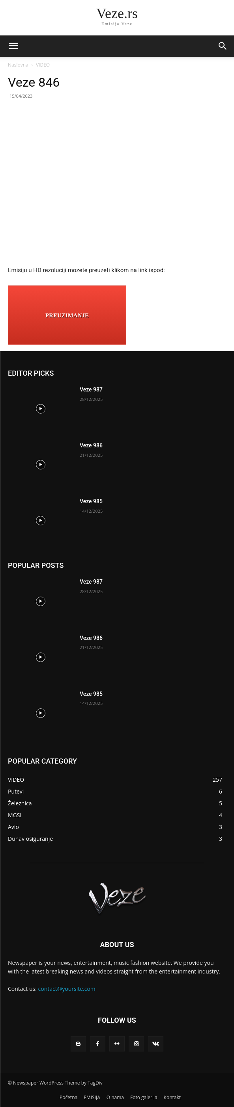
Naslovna (18, 64)
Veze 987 (91, 389)
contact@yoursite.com (66, 988)
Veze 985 (91, 501)
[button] (223, 46)
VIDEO (43, 64)
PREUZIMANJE (67, 315)
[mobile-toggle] (13, 46)
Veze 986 (91, 445)
